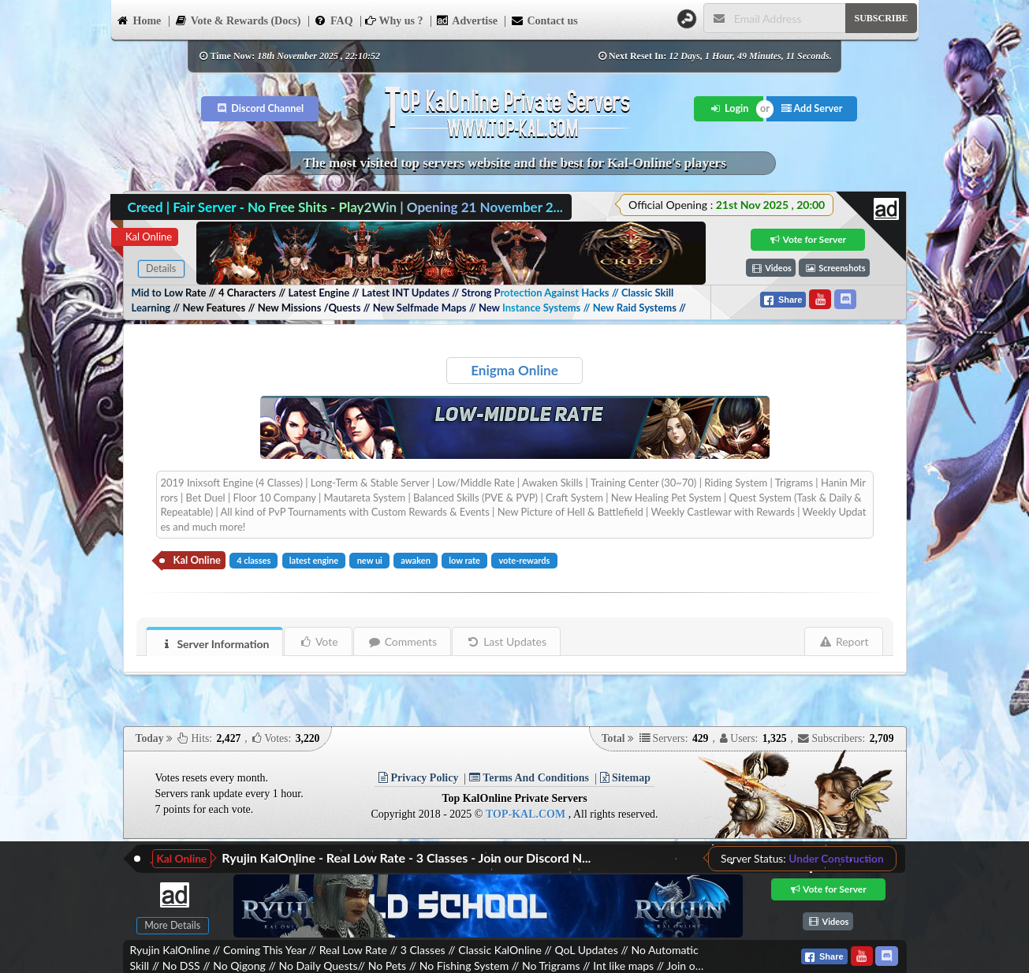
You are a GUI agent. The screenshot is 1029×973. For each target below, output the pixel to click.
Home (139, 20)
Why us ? (394, 21)
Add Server (812, 108)
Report (844, 641)
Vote (318, 641)
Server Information (215, 644)
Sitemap (625, 778)
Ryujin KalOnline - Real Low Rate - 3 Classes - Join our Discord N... (406, 857)
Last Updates (506, 641)
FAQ (333, 20)
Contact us (543, 20)
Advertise (467, 20)
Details (161, 268)
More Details (172, 925)
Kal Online (148, 236)
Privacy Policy (418, 778)
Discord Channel (260, 108)
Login (729, 108)
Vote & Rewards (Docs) (237, 20)
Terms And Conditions (529, 778)
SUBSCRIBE (881, 18)
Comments (402, 641)
